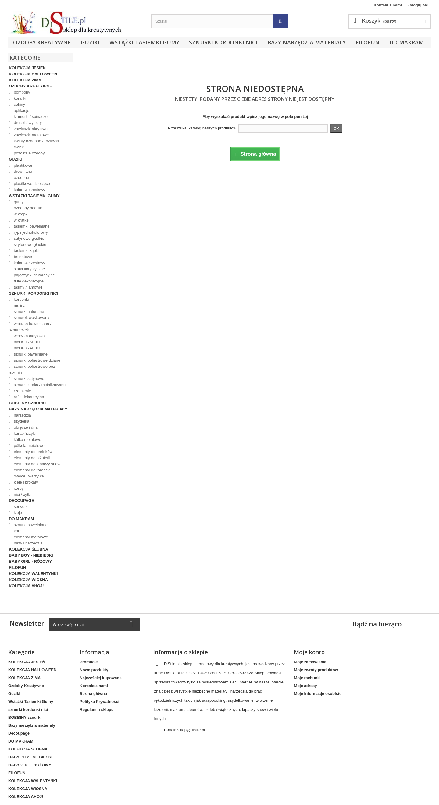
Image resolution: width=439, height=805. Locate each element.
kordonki (21, 299)
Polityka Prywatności (99, 701)
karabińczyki (24, 433)
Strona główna (93, 693)
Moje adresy (305, 685)
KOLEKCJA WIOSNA (28, 579)
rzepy (18, 488)
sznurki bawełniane (30, 354)
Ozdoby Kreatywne (42, 42)
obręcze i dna (25, 427)
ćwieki (19, 147)
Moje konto (309, 652)
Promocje (89, 662)
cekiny (19, 104)
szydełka (21, 421)
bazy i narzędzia (28, 543)
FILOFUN (367, 42)
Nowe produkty (94, 670)
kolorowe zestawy (29, 189)
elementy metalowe (30, 537)
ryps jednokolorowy (30, 232)
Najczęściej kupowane (100, 678)
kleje (17, 512)
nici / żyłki (22, 494)
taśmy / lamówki (27, 287)
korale (19, 531)
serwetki (20, 506)
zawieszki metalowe (31, 135)
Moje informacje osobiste (317, 693)
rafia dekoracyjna (28, 397)
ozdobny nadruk (27, 208)
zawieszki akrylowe (30, 128)
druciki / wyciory (27, 122)
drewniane (22, 171)
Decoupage (21, 500)
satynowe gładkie (28, 238)
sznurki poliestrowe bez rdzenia (32, 369)
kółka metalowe (27, 439)
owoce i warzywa (28, 476)
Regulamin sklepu (96, 709)
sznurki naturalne (28, 311)
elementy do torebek (31, 470)
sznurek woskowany (31, 317)
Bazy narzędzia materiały (306, 42)
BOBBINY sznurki (27, 403)
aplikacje (21, 110)
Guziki (90, 42)
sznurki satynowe (28, 378)
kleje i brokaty (25, 482)
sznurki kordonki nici (223, 42)
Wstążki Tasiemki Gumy (144, 42)
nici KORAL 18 (26, 348)
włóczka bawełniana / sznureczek (30, 326)
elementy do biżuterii (31, 458)
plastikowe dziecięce (31, 183)
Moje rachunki (307, 678)
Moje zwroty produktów (316, 670)
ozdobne (21, 177)
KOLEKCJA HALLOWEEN (33, 74)
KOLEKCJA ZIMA (25, 80)
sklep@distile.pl (191, 730)
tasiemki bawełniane (31, 226)
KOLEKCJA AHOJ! (26, 585)
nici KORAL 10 (26, 342)
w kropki (20, 214)
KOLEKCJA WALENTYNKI (33, 573)
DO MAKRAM (406, 42)
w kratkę (21, 220)
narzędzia (22, 415)
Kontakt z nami (388, 5)
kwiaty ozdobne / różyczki (36, 141)
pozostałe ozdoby (29, 153)
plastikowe (22, 165)
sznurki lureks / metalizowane (39, 384)
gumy (18, 202)
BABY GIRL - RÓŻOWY (30, 561)
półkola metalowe (29, 445)
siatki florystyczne (29, 269)
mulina (19, 305)
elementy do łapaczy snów (36, 464)
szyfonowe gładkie (29, 244)
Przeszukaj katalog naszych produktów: (202, 128)
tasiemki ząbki (26, 250)
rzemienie (22, 390)
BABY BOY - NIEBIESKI (31, 555)
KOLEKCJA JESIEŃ (27, 68)
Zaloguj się (417, 5)
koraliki (19, 98)
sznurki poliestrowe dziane (36, 360)
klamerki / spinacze (30, 116)
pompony (21, 92)
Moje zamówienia (310, 662)
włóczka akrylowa (29, 336)
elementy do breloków (32, 451)
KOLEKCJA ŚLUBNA (28, 549)
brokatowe (22, 256)
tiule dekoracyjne (28, 281)
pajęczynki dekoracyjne (34, 275)
